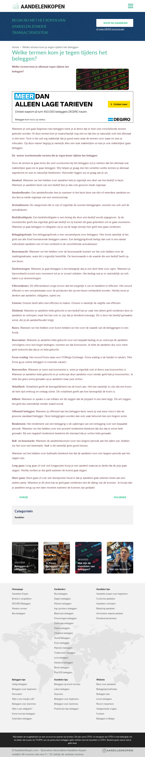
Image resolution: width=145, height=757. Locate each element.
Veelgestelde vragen (106, 708)
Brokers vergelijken (21, 598)
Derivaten (17, 694)
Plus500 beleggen (63, 672)
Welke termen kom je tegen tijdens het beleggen (50, 47)
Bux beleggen (18, 613)
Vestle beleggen (62, 638)
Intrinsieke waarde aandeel (109, 613)
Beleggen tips (103, 694)
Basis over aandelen (106, 684)
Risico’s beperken (105, 703)
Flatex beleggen (62, 628)
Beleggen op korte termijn (67, 684)
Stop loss (58, 694)
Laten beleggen (61, 689)
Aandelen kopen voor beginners (112, 593)
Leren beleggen (104, 698)
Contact (100, 713)
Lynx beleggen (61, 657)
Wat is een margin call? (23, 698)
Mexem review (19, 608)
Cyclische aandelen (105, 598)
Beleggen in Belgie (105, 718)
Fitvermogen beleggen (65, 618)
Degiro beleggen (62, 598)
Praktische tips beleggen (66, 708)
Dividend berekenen (106, 618)
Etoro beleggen (61, 642)
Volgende (120, 497)
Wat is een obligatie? (22, 708)
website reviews (74, 754)
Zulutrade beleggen (63, 623)
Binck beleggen (61, 667)
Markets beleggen (63, 647)
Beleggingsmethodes (106, 689)
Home (15, 47)
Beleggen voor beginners (24, 689)
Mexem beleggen (62, 603)
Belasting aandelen (105, 608)
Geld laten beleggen (22, 718)
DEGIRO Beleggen (21, 603)
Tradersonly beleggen (65, 652)
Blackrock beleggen (63, 613)
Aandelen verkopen (106, 603)
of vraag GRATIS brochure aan (110, 29)
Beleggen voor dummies (24, 703)
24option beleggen (63, 633)
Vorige (23, 497)
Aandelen (19, 517)
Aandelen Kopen (20, 593)
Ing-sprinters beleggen (65, 608)
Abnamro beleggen (63, 662)
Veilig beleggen (19, 684)
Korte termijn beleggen (23, 713)
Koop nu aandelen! (116, 23)
